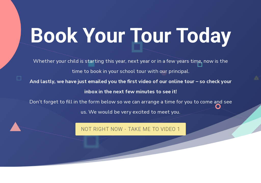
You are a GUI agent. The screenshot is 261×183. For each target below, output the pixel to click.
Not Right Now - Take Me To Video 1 (130, 129)
